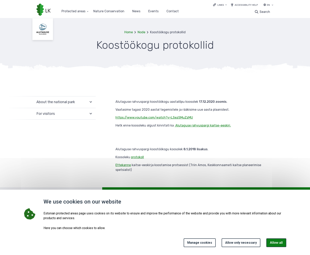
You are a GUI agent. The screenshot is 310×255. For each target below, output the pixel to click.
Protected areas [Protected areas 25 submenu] (73, 11)
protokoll (137, 157)
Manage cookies (199, 243)
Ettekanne (123, 165)
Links (220, 5)
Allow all (276, 242)
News (136, 11)
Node (141, 32)
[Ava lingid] (220, 5)
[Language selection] (272, 5)
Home (128, 32)
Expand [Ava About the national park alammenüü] (91, 102)
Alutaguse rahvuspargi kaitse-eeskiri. (203, 125)
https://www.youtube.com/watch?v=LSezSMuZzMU (154, 117)
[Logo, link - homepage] (43, 10)
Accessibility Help (246, 5)
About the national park (55, 102)
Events (153, 11)
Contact (172, 11)
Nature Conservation (108, 11)
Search (265, 12)
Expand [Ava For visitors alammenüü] (91, 114)
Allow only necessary (241, 243)
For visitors (45, 113)
